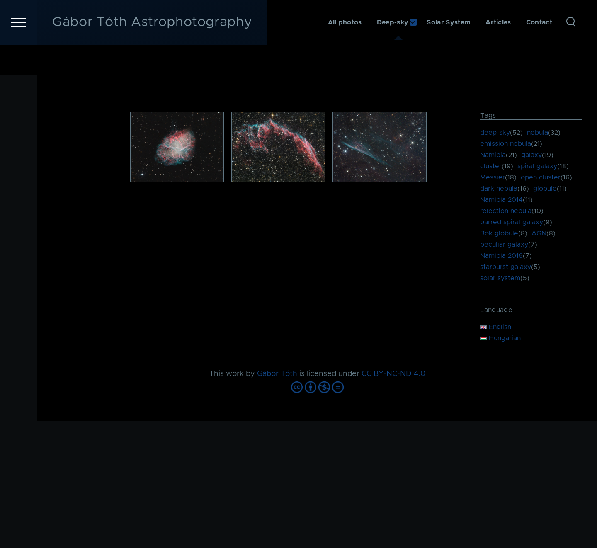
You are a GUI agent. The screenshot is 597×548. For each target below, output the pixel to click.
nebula (537, 133)
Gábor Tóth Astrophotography (152, 52)
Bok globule (499, 233)
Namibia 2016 (501, 256)
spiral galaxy (537, 166)
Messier (492, 178)
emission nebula (505, 144)
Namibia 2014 (501, 200)
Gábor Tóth (277, 374)
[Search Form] (571, 52)
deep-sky (495, 133)
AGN (538, 233)
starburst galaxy (505, 267)
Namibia (493, 155)
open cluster (541, 178)
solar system (500, 278)
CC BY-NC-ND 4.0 (393, 374)
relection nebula (505, 211)
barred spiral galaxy (511, 222)
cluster (491, 166)
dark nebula (498, 189)
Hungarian (500, 338)
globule (545, 189)
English (495, 327)
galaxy (531, 155)
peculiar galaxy (504, 245)
